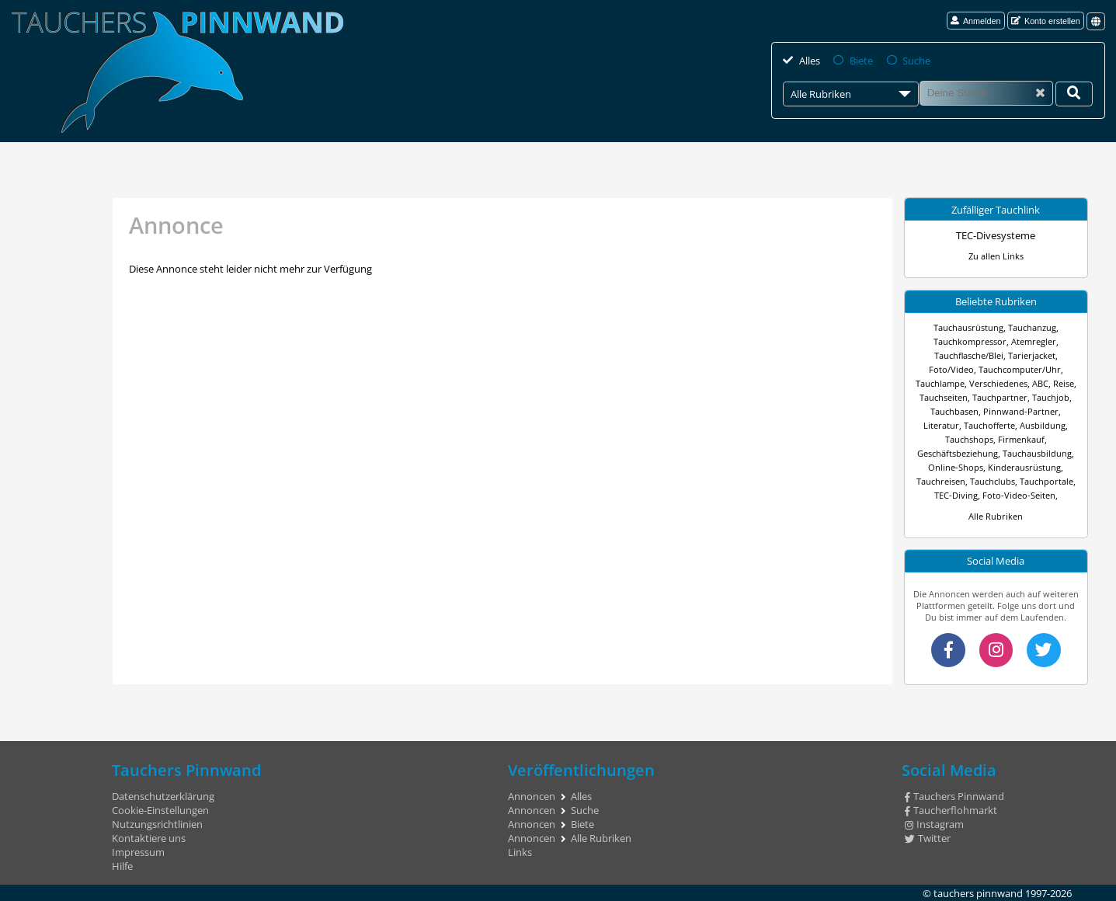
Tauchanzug (1032, 327)
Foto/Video (951, 369)
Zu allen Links (996, 256)
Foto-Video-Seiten (1018, 495)
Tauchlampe (940, 383)
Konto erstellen (1045, 21)
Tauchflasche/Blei (968, 355)
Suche (915, 61)
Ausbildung (1043, 425)
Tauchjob (1050, 397)
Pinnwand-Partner (1021, 411)
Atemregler (1033, 341)
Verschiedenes (998, 383)
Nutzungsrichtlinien (157, 824)
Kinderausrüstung (1024, 467)
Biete (860, 61)
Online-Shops (955, 467)
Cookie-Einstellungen (160, 810)
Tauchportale (1046, 481)
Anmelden (975, 21)
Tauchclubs (992, 481)
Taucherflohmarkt (951, 810)
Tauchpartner (999, 397)
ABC (1040, 383)
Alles (808, 61)
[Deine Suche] (1074, 94)
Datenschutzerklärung (163, 796)
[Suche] (986, 93)
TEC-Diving (956, 495)
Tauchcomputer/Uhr (1020, 369)
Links (520, 852)
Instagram (934, 824)
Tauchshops (969, 439)
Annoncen (531, 796)
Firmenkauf (1021, 439)
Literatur (941, 425)
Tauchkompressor (969, 341)
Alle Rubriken (995, 516)
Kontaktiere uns (149, 838)
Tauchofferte (989, 425)
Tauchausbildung (1037, 453)
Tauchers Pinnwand (954, 796)
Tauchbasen (954, 411)
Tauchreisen (940, 481)
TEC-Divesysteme (995, 235)
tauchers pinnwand (978, 892)
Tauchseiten (944, 397)
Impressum (138, 852)
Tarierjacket (1031, 355)
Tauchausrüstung (968, 327)
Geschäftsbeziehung (957, 453)
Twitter (928, 838)
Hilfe (122, 866)
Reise (1063, 383)
